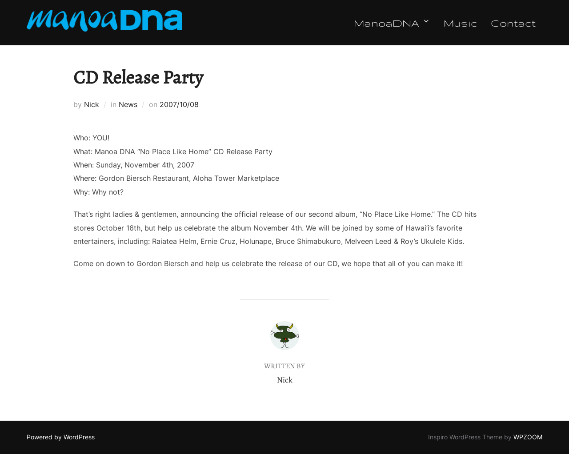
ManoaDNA (392, 22)
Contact (513, 22)
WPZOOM (527, 437)
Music (460, 22)
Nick (91, 104)
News (128, 104)
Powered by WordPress (61, 437)
